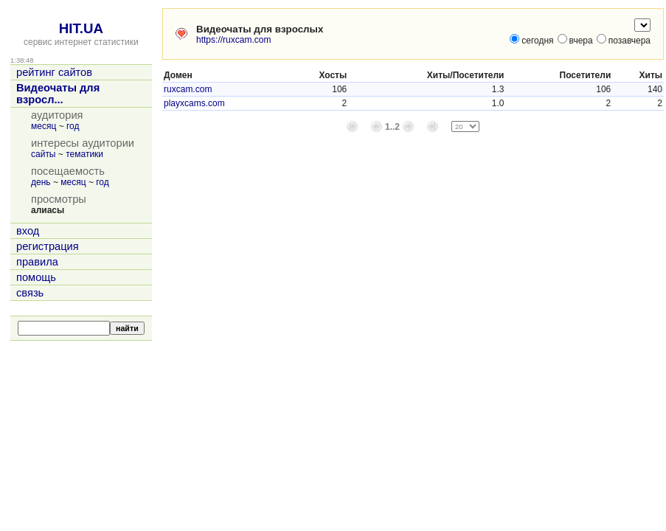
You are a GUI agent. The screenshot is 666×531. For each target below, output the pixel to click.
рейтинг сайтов (54, 72)
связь (30, 293)
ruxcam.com (188, 89)
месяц (43, 126)
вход (27, 231)
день (41, 182)
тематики (84, 154)
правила (37, 262)
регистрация (47, 246)
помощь (36, 277)
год (73, 126)
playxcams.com (194, 103)
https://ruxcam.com (233, 40)
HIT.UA (81, 28)
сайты (43, 154)
